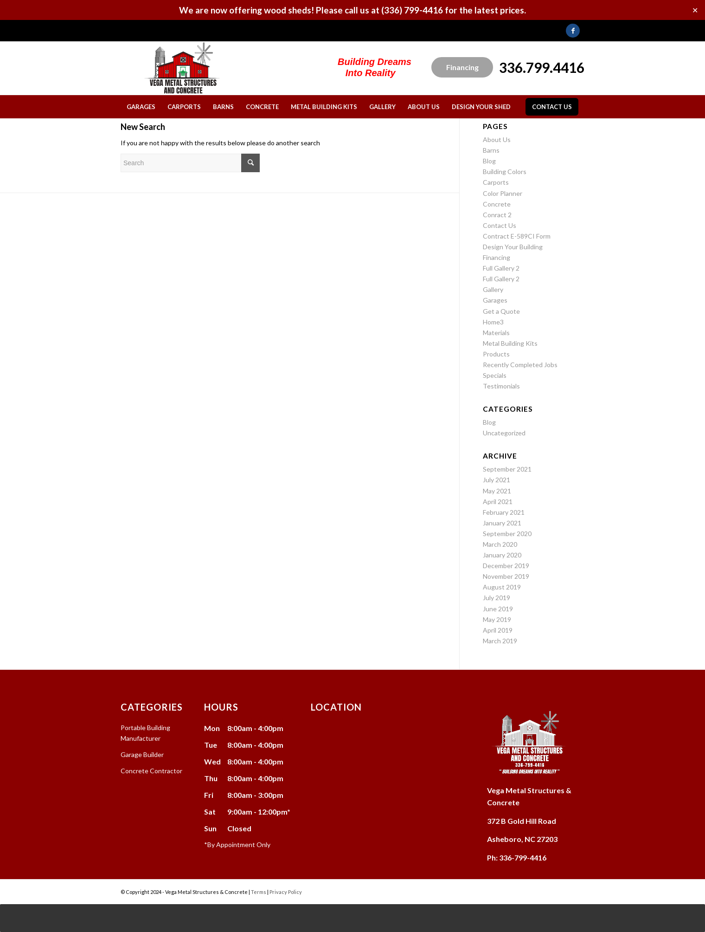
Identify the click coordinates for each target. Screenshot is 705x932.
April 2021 (498, 501)
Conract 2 (497, 215)
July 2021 (496, 480)
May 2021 (497, 491)
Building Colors (504, 171)
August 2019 (502, 587)
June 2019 (498, 609)
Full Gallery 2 (501, 268)
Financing (462, 67)
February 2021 (504, 512)
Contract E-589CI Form (517, 236)
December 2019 (506, 566)
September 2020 (507, 533)
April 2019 (498, 630)
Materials (496, 333)
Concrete (497, 204)
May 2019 (497, 619)
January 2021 (502, 523)
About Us (497, 139)
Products (496, 354)
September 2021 (507, 469)
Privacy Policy (285, 892)
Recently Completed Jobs (520, 365)
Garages (495, 300)
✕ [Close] (695, 10)
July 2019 (496, 598)
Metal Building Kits (510, 343)
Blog (489, 161)
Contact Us (499, 225)
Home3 (493, 322)
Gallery (493, 289)
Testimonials (501, 386)
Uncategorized (504, 433)
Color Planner (502, 193)
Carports (496, 182)
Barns (491, 150)
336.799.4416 (541, 67)
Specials (494, 375)
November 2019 (506, 576)
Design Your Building (513, 247)
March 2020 (500, 544)
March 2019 (500, 641)
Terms (258, 892)
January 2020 (502, 555)
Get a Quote (501, 311)
